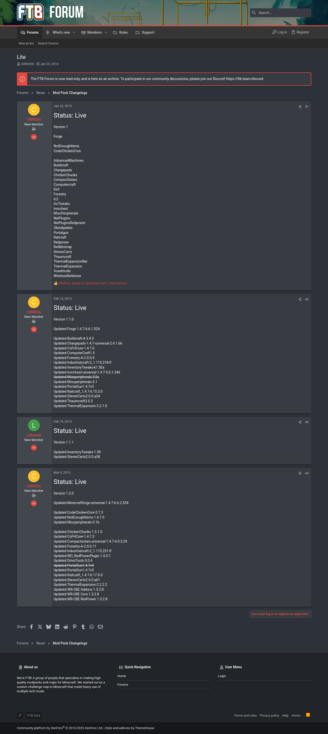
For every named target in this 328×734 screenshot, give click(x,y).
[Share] (300, 106)
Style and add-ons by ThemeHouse (129, 728)
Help (285, 715)
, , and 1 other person (93, 283)
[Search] (280, 12)
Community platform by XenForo (60, 728)
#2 (307, 299)
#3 (307, 422)
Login (222, 676)
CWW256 (27, 64)
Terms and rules (245, 715)
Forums (123, 684)
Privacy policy (269, 715)
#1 (307, 106)
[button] (73, 32)
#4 (307, 473)
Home (122, 676)
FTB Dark (33, 715)
